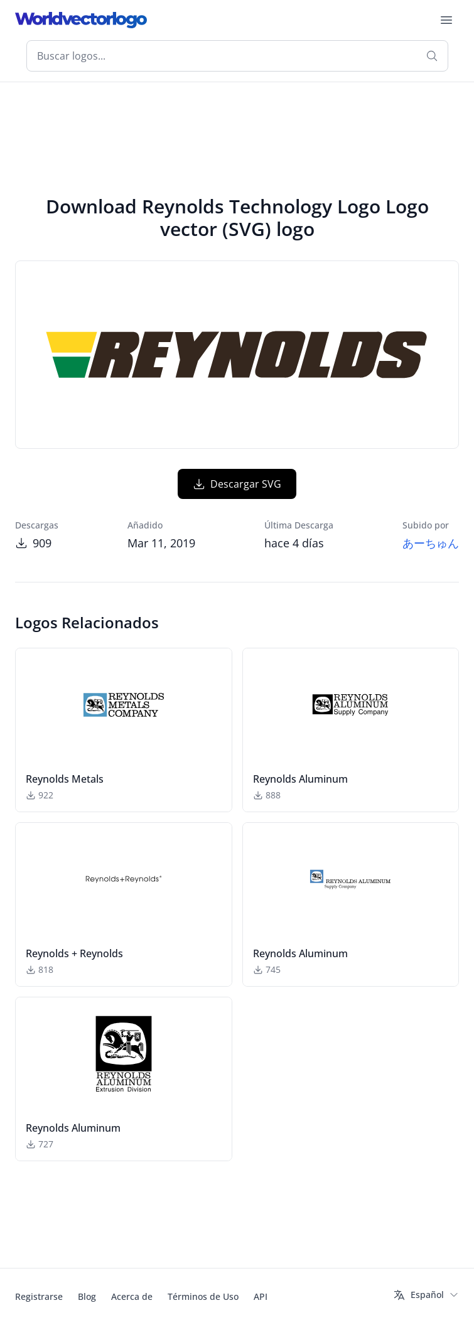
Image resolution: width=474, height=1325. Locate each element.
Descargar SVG (237, 484)
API (260, 1296)
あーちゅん (430, 542)
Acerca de (132, 1296)
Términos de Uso (203, 1296)
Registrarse (39, 1296)
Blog (87, 1296)
